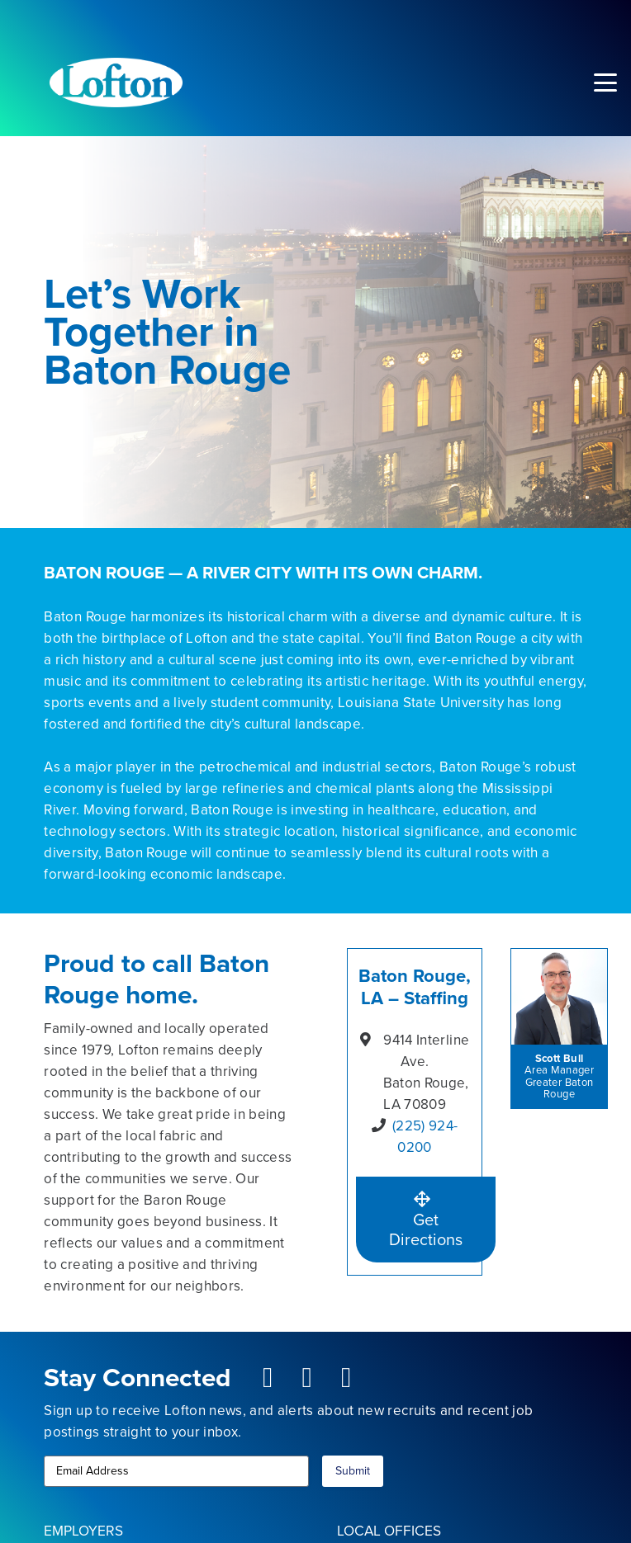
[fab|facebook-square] (267, 1378)
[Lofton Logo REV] (116, 82)
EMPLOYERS (83, 1530)
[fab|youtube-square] (307, 1378)
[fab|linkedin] (347, 1378)
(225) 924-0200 (425, 1137)
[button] (605, 82)
